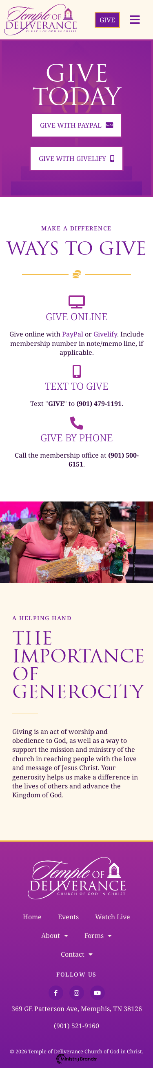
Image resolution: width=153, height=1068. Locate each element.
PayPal (72, 334)
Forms (98, 935)
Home (32, 916)
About (54, 935)
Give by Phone (76, 437)
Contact (77, 954)
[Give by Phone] (76, 423)
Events (68, 916)
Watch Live (112, 916)
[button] (135, 19)
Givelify (105, 334)
